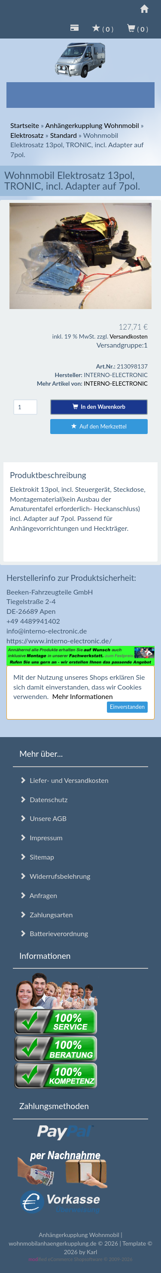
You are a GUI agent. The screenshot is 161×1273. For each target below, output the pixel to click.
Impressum (41, 837)
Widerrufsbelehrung (54, 876)
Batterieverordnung (53, 933)
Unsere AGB (43, 818)
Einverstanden (127, 706)
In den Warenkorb (99, 406)
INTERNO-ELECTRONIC (116, 383)
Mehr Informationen (82, 696)
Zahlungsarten (46, 914)
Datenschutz (43, 799)
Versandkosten (128, 336)
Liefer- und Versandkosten (64, 780)
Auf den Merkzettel (99, 426)
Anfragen (38, 895)
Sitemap (36, 857)
